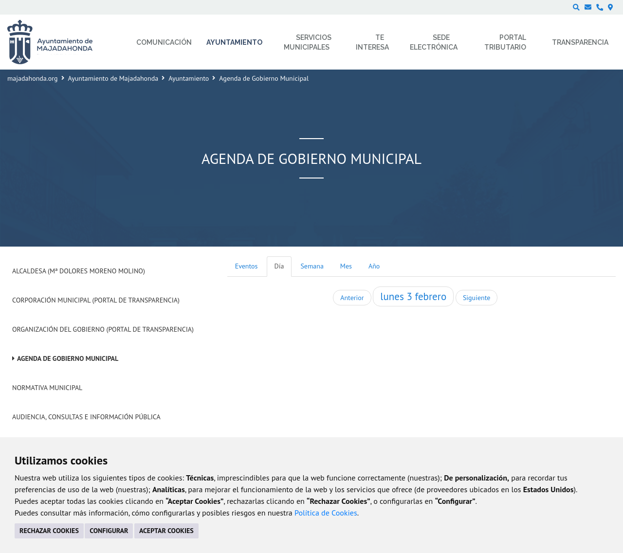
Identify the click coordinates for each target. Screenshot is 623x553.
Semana (311, 266)
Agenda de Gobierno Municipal (67, 358)
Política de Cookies (325, 512)
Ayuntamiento (188, 78)
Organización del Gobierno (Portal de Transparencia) (103, 329)
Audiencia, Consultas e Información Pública (86, 416)
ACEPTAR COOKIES (166, 530)
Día (279, 266)
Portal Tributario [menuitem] (505, 42)
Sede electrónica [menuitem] (434, 42)
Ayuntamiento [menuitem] (234, 42)
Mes (346, 266)
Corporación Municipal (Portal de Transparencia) (96, 300)
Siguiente (476, 297)
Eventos (246, 266)
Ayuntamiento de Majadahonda (113, 78)
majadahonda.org (32, 78)
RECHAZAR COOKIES (49, 530)
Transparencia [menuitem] (580, 42)
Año (374, 266)
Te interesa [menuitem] (372, 42)
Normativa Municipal (47, 387)
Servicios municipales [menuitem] (308, 42)
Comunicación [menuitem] (164, 42)
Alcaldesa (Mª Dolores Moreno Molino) (78, 271)
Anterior (352, 297)
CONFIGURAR (109, 530)
